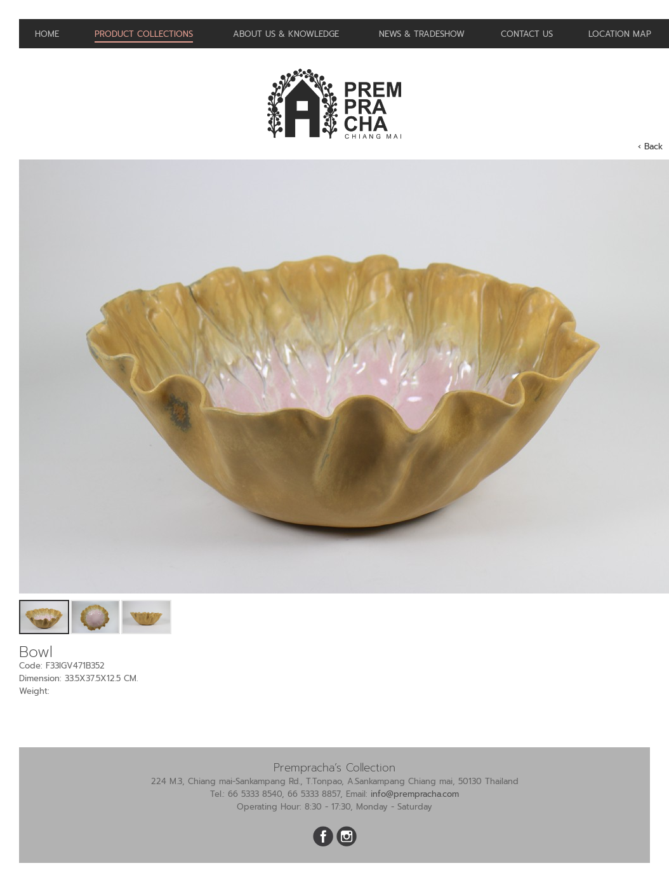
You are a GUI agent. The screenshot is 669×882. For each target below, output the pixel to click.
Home (47, 34)
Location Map (619, 34)
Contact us (527, 34)
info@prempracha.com (415, 794)
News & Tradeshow (422, 34)
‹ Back (650, 146)
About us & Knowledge (286, 34)
